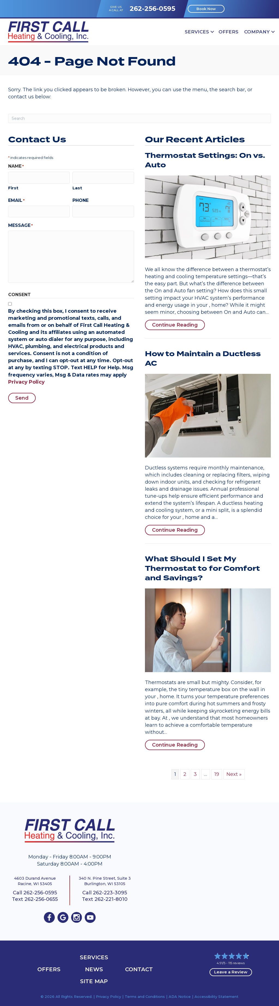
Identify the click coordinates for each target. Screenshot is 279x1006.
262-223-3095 (110, 893)
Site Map (94, 981)
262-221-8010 (111, 899)
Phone (80, 199)
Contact (139, 969)
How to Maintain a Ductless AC (203, 359)
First (13, 186)
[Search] (139, 118)
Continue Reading (178, 325)
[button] (212, 31)
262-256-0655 (41, 899)
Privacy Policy (26, 380)
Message (20, 223)
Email (16, 199)
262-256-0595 (152, 8)
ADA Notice (180, 996)
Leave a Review (230, 971)
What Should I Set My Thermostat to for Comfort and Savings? (202, 568)
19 (216, 774)
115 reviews (236, 963)
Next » (234, 774)
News (94, 969)
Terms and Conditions (145, 996)
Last (77, 186)
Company (257, 32)
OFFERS (228, 32)
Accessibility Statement (216, 996)
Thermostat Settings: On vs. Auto (205, 160)
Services (197, 32)
